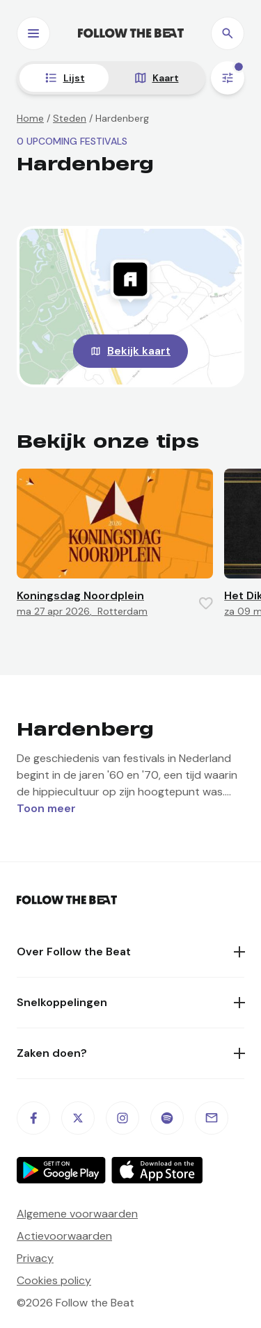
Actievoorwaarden (64, 1236)
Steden (69, 118)
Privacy (35, 1258)
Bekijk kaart (139, 350)
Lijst (74, 78)
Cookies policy (54, 1280)
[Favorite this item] (206, 603)
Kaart (165, 78)
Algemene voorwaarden (77, 1213)
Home (30, 118)
